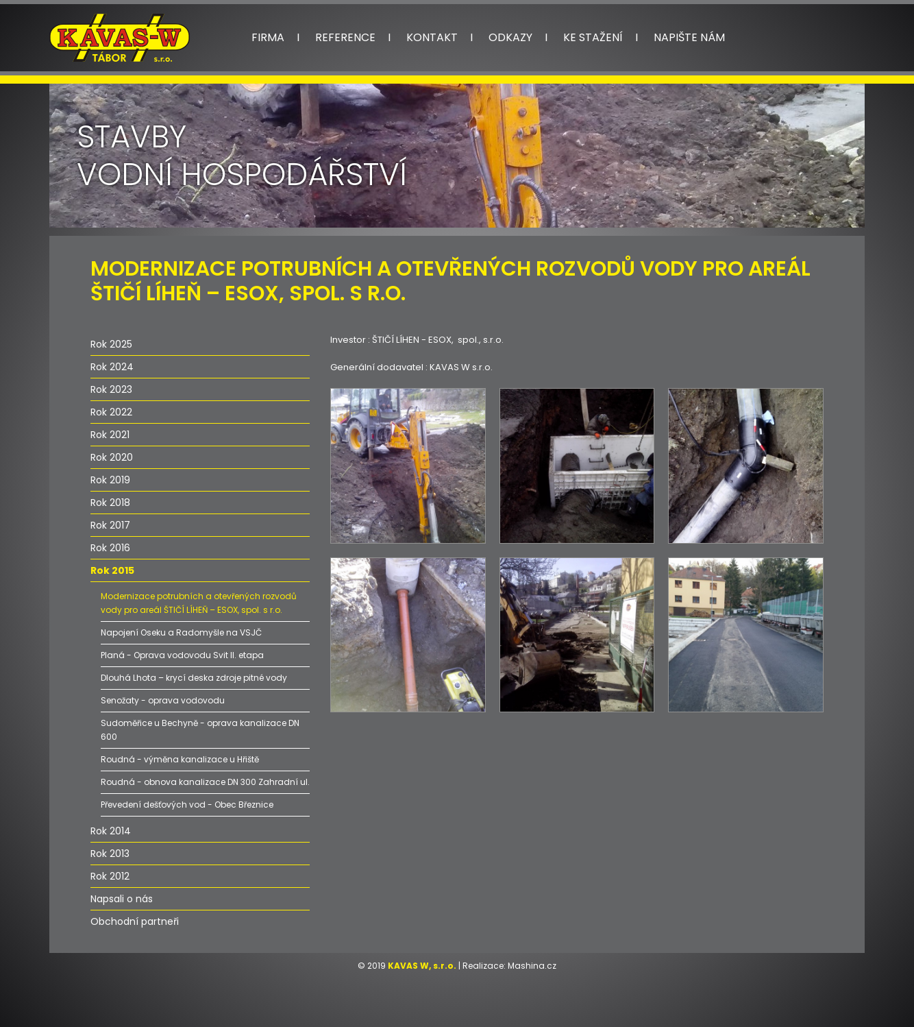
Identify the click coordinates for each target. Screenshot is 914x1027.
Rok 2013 (109, 853)
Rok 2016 (110, 548)
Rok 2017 (110, 525)
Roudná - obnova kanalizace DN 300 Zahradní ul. (205, 782)
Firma (267, 37)
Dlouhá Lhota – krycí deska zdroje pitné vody (194, 678)
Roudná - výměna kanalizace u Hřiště (180, 759)
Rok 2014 (110, 831)
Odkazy (510, 37)
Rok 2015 (112, 570)
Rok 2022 (111, 412)
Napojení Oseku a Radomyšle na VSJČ (181, 632)
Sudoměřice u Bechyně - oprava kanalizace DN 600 (200, 729)
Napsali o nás (121, 899)
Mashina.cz (532, 965)
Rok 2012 (109, 876)
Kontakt (432, 37)
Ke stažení (593, 37)
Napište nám (689, 37)
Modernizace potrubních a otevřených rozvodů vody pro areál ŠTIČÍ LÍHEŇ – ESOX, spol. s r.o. (199, 603)
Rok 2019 (110, 480)
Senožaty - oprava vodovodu (163, 700)
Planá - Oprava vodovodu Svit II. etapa (182, 655)
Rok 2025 (111, 344)
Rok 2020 (111, 457)
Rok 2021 (109, 435)
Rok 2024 (112, 367)
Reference (345, 37)
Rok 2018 (110, 502)
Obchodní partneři (134, 921)
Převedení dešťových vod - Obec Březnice (187, 804)
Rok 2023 (111, 389)
